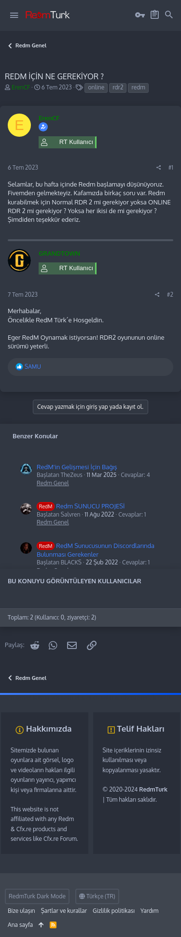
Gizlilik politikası (114, 910)
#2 (170, 294)
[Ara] (169, 15)
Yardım (149, 910)
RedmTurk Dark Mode (37, 896)
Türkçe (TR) (97, 896)
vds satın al (65, 697)
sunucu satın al (100, 697)
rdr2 (117, 87)
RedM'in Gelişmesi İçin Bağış (77, 467)
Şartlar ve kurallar (64, 910)
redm (138, 87)
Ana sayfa (20, 924)
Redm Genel (53, 483)
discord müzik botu (145, 697)
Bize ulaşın (21, 910)
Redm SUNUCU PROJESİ (81, 506)
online (96, 87)
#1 (170, 167)
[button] (14, 15)
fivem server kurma (24, 697)
